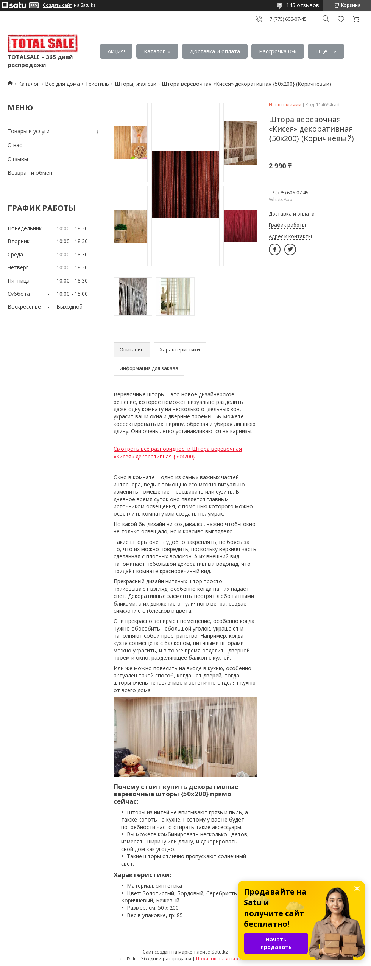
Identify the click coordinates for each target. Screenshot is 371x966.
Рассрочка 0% (277, 51)
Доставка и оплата (215, 51)
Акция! (116, 51)
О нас (15, 145)
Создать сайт (57, 5)
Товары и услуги (29, 131)
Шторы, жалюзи (135, 83)
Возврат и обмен (30, 172)
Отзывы (18, 159)
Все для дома (62, 83)
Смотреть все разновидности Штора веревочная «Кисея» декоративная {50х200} (178, 452)
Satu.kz (219, 951)
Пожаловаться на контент (225, 958)
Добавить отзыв (340, 19)
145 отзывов (302, 5)
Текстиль (97, 83)
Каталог (154, 51)
